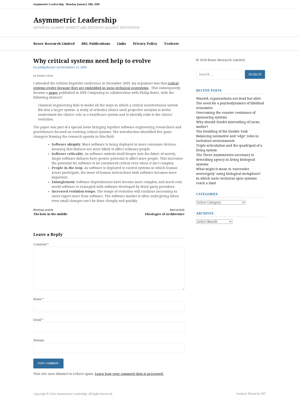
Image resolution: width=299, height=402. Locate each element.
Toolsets (171, 44)
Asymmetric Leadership (75, 20)
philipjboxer (47, 67)
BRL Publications (95, 44)
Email (38, 319)
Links (121, 44)
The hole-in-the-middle (67, 212)
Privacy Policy (145, 44)
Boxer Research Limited (54, 44)
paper (53, 92)
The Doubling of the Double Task (222, 131)
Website (38, 340)
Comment (41, 244)
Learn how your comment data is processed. (129, 374)
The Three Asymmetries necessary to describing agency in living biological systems (225, 159)
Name (38, 299)
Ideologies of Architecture (150, 212)
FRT (263, 393)
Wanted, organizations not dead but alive (228, 98)
